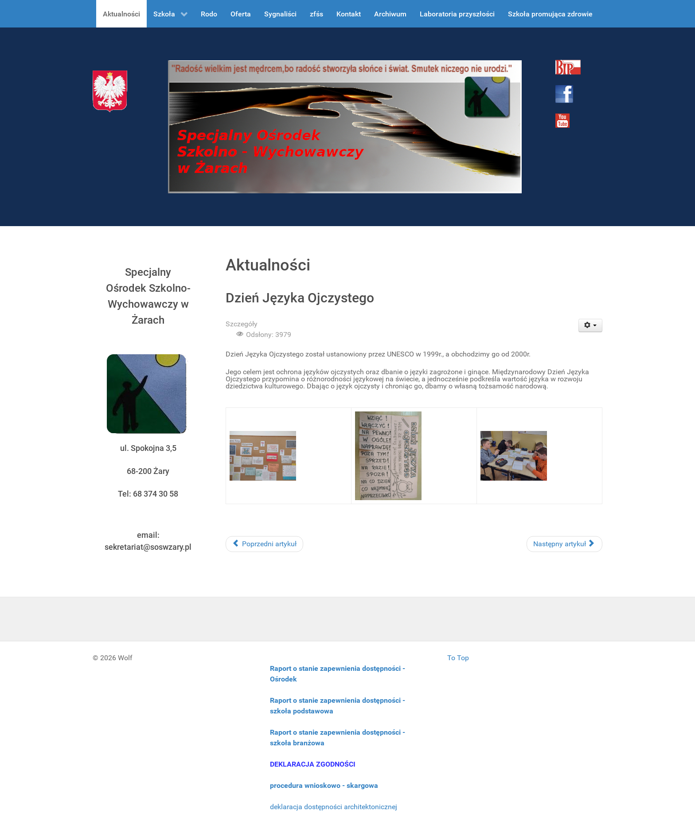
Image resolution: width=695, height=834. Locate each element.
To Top (458, 658)
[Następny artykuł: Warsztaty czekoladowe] (564, 544)
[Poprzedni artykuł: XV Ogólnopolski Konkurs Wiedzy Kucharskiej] (264, 544)
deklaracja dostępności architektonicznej (333, 807)
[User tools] (590, 325)
